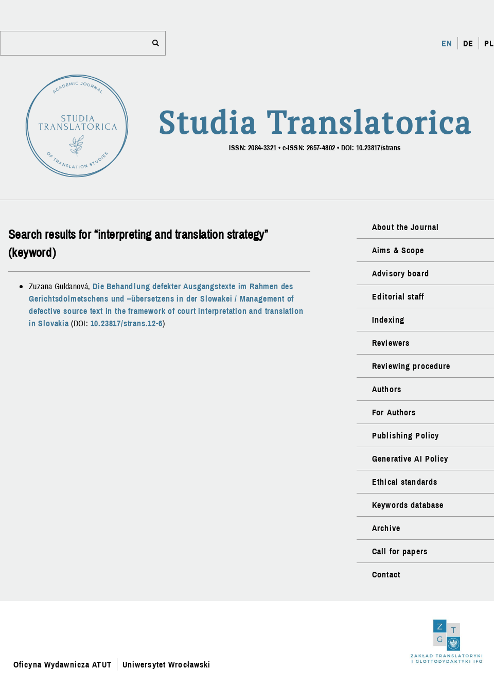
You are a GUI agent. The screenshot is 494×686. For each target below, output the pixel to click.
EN (447, 43)
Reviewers (391, 342)
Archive (386, 528)
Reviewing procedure (411, 366)
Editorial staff (398, 296)
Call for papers (400, 551)
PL (489, 43)
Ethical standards (404, 481)
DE (468, 43)
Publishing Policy (405, 435)
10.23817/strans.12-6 (127, 323)
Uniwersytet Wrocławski (166, 664)
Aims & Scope (398, 250)
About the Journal (405, 227)
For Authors (394, 412)
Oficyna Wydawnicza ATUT (62, 664)
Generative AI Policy (410, 458)
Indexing (388, 319)
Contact (386, 574)
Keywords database (408, 505)
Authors (386, 389)
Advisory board (400, 273)
